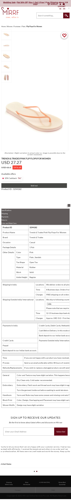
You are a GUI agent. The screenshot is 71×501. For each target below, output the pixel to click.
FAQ (53, 490)
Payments (4, 217)
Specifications (6, 210)
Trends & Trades (36, 237)
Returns (4, 220)
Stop (69, 474)
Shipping (4, 214)
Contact (17, 490)
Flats (32, 257)
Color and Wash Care (8, 223)
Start (67, 474)
